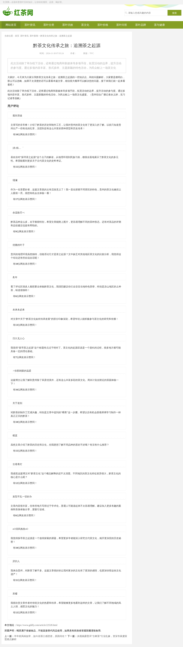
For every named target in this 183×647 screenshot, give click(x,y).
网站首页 (11, 24)
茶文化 (85, 24)
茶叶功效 (67, 24)
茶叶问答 (121, 24)
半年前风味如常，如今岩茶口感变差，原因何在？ (40, 636)
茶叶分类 (48, 24)
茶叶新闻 (34, 36)
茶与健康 (159, 24)
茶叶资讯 (29, 24)
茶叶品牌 (140, 24)
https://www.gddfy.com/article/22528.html (36, 625)
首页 (17, 36)
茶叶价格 (102, 24)
